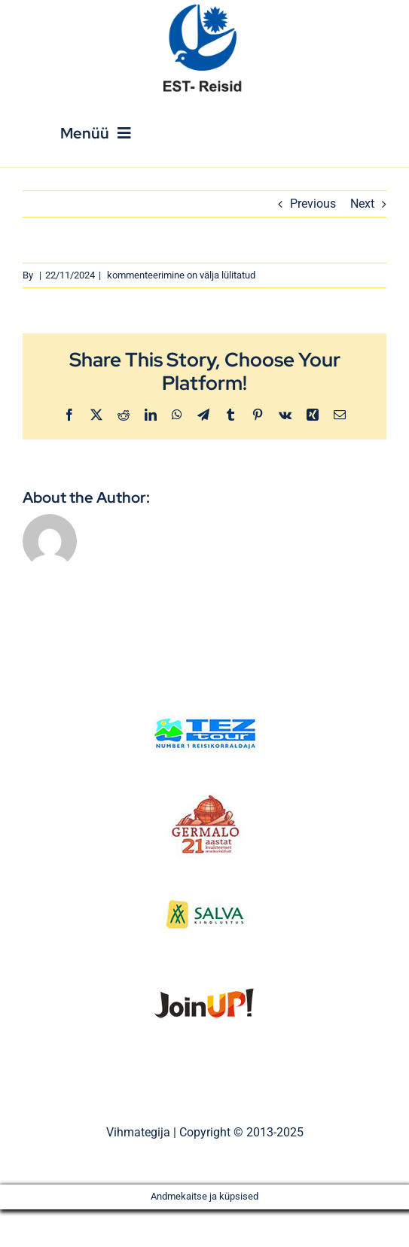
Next (362, 203)
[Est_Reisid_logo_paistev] (204, 9)
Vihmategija (138, 1132)
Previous (313, 203)
